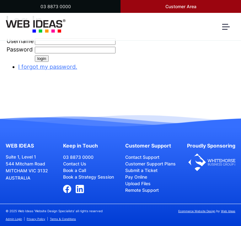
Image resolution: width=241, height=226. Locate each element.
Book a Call (74, 170)
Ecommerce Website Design (196, 211)
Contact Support (142, 157)
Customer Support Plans (150, 163)
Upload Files (138, 183)
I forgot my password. (47, 66)
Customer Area (180, 6)
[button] (228, 29)
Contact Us (74, 163)
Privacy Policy (36, 219)
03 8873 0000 (55, 6)
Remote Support (142, 190)
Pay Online (136, 177)
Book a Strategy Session (88, 177)
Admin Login (14, 219)
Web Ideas (228, 211)
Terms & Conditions (63, 219)
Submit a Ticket (141, 170)
